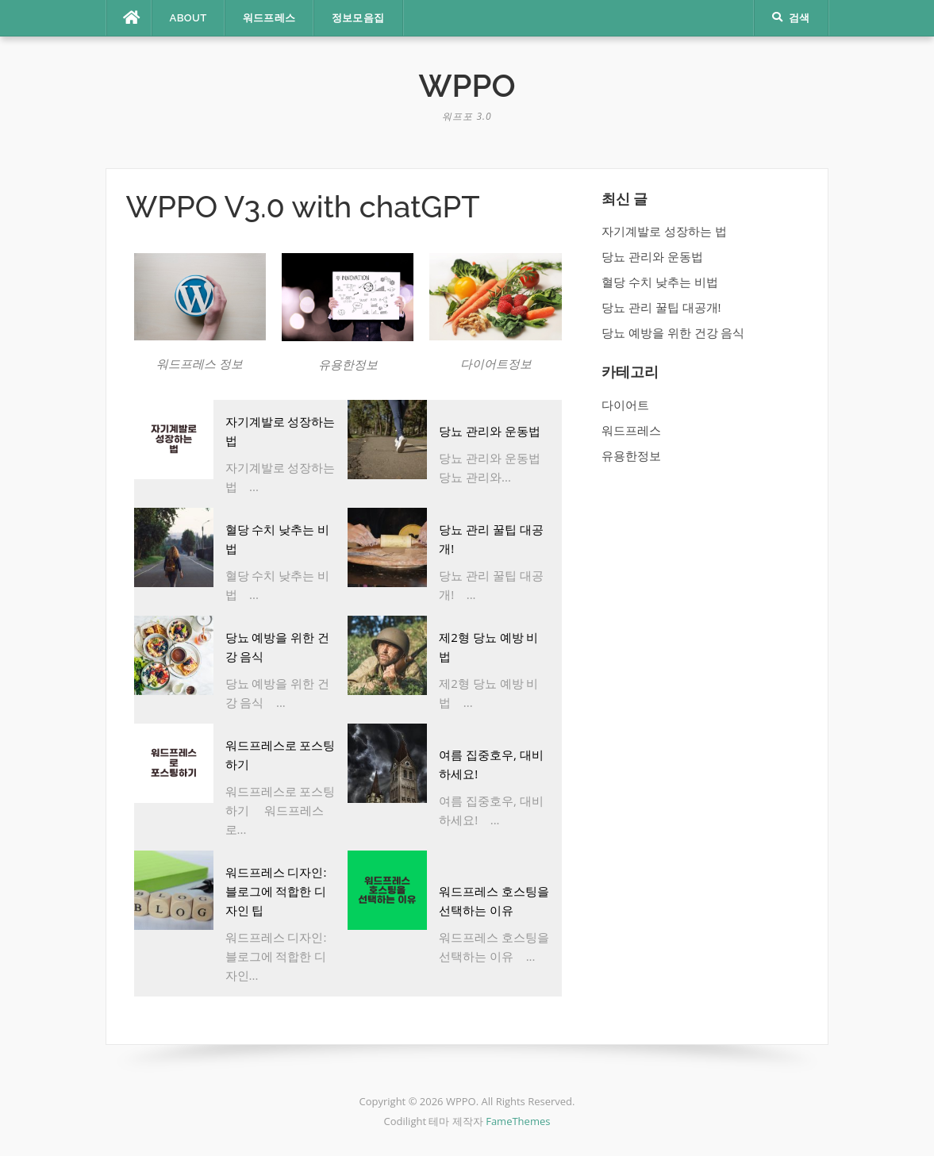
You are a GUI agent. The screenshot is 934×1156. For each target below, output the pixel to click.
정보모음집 (358, 18)
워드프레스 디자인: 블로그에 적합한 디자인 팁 (276, 891)
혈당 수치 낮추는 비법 (660, 282)
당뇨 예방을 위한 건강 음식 (673, 332)
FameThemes (518, 1121)
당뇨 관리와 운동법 (489, 431)
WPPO (467, 85)
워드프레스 (269, 18)
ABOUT (188, 18)
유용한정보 (631, 455)
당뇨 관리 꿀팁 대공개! (661, 307)
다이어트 (625, 405)
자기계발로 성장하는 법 (664, 231)
